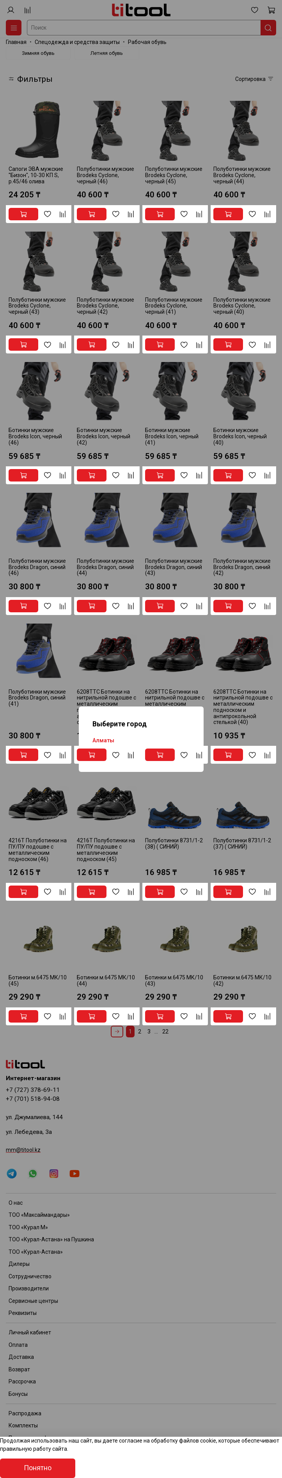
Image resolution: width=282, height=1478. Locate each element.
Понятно (37, 1468)
